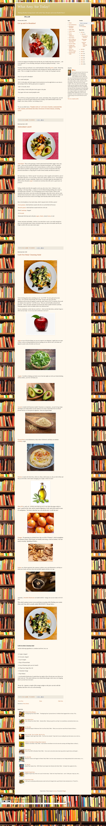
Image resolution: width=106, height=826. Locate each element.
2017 (82, 53)
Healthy (20, 441)
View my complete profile (73, 98)
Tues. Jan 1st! (28, 749)
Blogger (64, 791)
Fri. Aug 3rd (27, 764)
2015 (82, 57)
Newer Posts (20, 701)
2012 (82, 64)
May (83, 34)
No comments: (32, 119)
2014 (82, 59)
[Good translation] (3, 801)
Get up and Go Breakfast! (27, 23)
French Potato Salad (29, 779)
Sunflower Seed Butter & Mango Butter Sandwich (35, 742)
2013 (82, 61)
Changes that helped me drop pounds (72, 47)
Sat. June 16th (28, 757)
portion (52, 67)
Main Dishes (71, 37)
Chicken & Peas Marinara (30, 712)
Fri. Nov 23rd (28, 727)
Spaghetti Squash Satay (30, 772)
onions (49, 216)
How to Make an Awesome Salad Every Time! (72, 41)
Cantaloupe (23, 210)
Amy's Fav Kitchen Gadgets (72, 50)
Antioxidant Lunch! (25, 127)
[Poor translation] (8, 801)
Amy (75, 70)
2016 (82, 55)
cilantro (41, 216)
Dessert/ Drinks (72, 43)
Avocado (22, 213)
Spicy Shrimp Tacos (29, 719)
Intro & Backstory (73, 24)
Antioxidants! (21, 163)
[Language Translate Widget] (86, 23)
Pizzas (70, 33)
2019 (82, 49)
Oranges (20, 537)
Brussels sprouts (22, 207)
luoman (55, 791)
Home (40, 701)
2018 (82, 51)
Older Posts (60, 701)
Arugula (19, 376)
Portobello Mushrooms (29, 597)
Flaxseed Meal (21, 439)
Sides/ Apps (71, 29)
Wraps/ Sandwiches (71, 35)
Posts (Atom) (26, 703)
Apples (19, 340)
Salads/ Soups (72, 31)
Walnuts (19, 567)
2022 (82, 32)
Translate (82, 26)
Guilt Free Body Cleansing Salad (29, 255)
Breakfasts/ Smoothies (71, 27)
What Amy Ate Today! (34, 7)
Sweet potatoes (21, 204)
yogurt (31, 180)
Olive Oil (20, 506)
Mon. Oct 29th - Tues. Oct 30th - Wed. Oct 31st (35, 734)
